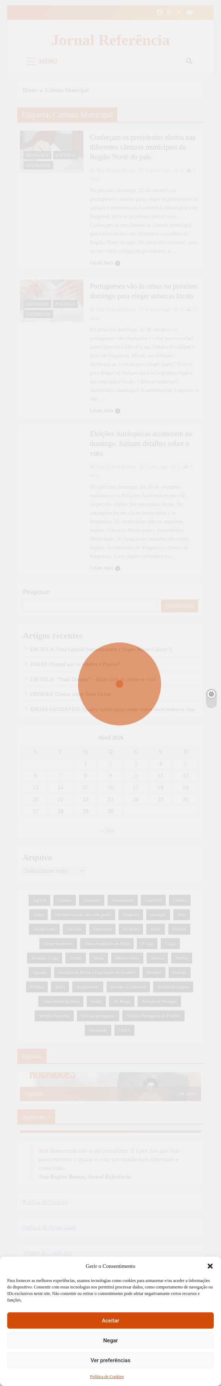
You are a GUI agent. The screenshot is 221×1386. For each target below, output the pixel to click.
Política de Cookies (107, 1376)
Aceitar (110, 1320)
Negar (110, 1340)
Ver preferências (110, 1360)
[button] (210, 1266)
